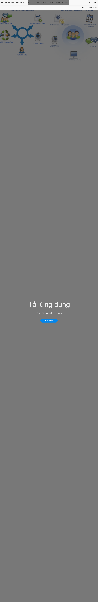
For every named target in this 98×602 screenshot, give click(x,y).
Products (44, 2)
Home (29, 2)
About (67, 2)
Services (36, 2)
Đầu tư (52, 2)
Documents (59, 2)
